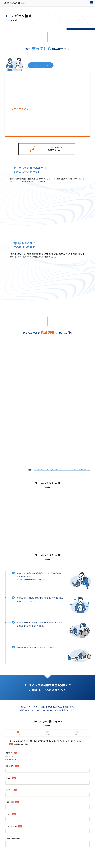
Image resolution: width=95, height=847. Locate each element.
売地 (8, 780)
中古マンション (11, 632)
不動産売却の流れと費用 (57, 787)
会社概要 (52, 794)
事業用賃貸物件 (12, 801)
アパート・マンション (13, 797)
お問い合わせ (54, 801)
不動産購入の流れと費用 (14, 787)
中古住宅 (9, 629)
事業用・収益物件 (12, 783)
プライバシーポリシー (56, 797)
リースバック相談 (55, 780)
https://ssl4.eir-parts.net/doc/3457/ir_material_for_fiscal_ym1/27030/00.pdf (62, 343)
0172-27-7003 (13, 817)
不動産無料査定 (54, 776)
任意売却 (52, 783)
